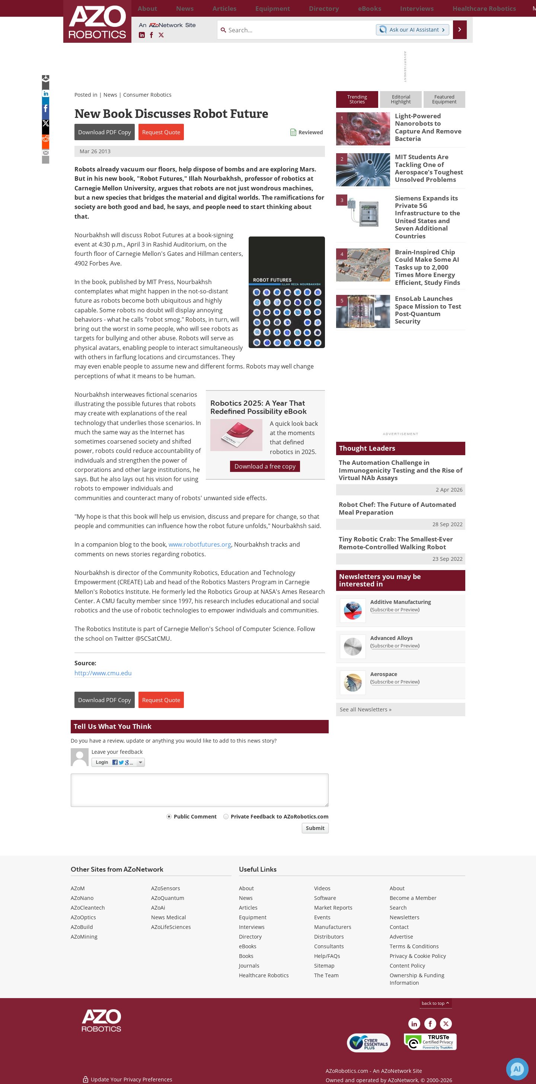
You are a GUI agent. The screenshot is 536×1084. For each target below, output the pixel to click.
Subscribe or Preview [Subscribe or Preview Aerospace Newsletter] (395, 659)
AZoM (78, 888)
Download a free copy (265, 466)
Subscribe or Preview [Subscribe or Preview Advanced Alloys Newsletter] (395, 623)
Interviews (252, 926)
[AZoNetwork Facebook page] (151, 35)
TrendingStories (357, 99)
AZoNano (82, 897)
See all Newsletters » (366, 686)
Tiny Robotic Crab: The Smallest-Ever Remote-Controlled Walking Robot (390, 521)
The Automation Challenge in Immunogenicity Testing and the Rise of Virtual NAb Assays (395, 452)
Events (322, 917)
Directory (250, 936)
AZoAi (158, 907)
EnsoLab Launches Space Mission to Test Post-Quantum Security (429, 288)
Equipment (253, 917)
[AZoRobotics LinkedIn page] (142, 35)
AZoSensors (165, 888)
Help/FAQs (327, 955)
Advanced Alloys (391, 615)
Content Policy (407, 965)
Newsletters (404, 917)
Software (325, 897)
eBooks (247, 946)
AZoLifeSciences (171, 926)
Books (246, 955)
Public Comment (195, 816)
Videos (322, 888)
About (246, 888)
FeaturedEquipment (444, 99)
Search (398, 907)
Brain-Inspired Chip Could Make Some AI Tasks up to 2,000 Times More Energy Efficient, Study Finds (428, 253)
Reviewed (311, 132)
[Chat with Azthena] (517, 1069)
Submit (315, 828)
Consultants (329, 946)
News (110, 94)
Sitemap (324, 965)
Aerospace (383, 651)
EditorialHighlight (401, 99)
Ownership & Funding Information (417, 979)
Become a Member (413, 897)
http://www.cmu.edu (103, 673)
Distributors (329, 936)
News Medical (168, 917)
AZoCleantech (88, 907)
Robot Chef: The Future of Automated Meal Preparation (399, 489)
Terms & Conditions (414, 946)
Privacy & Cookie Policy (418, 955)
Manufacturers (332, 926)
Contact (399, 926)
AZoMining (84, 936)
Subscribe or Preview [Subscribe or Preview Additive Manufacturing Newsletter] (395, 586)
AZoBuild (82, 926)
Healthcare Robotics (264, 975)
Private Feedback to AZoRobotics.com (280, 816)
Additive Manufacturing (400, 579)
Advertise (401, 936)
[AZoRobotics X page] (161, 35)
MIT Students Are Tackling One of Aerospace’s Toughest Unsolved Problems (425, 166)
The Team (326, 975)
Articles (248, 907)
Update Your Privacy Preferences (127, 1074)
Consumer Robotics (147, 94)
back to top (436, 1003)
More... (457, 8)
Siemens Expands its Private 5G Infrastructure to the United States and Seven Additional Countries (429, 211)
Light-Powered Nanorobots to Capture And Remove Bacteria (427, 122)
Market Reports (333, 907)
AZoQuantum (167, 897)
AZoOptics (83, 917)
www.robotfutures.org (200, 544)
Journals (249, 965)
